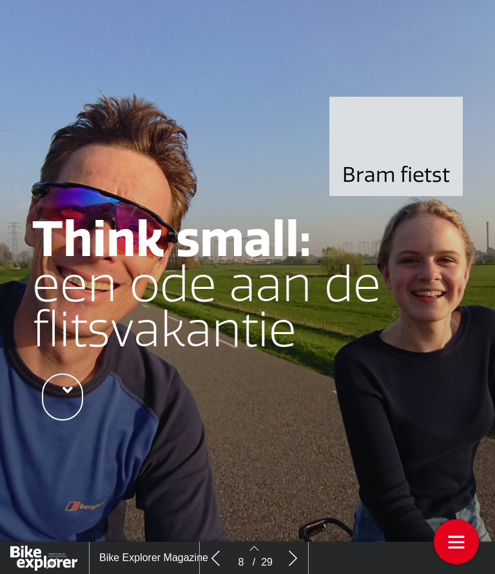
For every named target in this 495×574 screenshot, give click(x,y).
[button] (62, 397)
